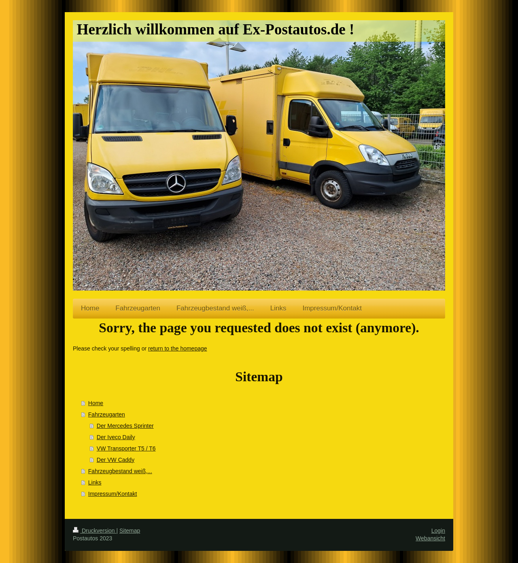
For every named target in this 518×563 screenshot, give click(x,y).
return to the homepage (177, 348)
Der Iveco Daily (116, 437)
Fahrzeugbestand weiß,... (120, 471)
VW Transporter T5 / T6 (126, 448)
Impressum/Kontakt (112, 494)
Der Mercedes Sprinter (125, 426)
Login (438, 530)
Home (95, 403)
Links (95, 482)
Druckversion (94, 530)
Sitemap (129, 530)
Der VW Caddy (115, 460)
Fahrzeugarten (106, 414)
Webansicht (430, 538)
